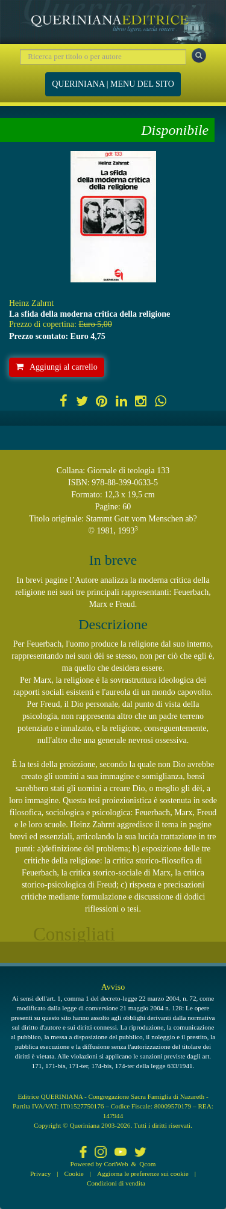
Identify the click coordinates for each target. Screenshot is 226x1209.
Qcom (147, 1163)
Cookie (74, 1173)
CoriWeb (116, 1163)
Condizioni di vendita (116, 1183)
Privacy (40, 1173)
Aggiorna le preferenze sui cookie (143, 1173)
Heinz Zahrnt (31, 303)
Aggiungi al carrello (57, 366)
